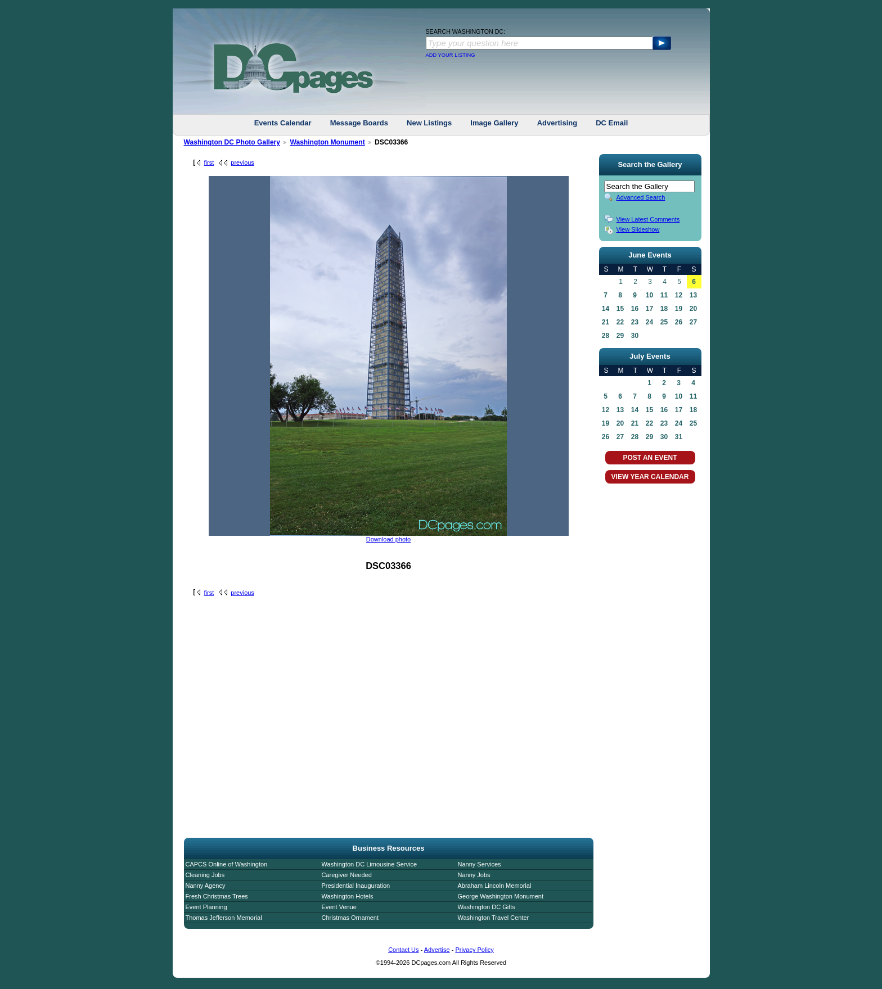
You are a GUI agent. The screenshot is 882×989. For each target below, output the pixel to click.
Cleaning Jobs (205, 874)
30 (634, 336)
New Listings (429, 123)
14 (605, 309)
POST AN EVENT (650, 458)
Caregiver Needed (347, 874)
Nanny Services (479, 864)
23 (634, 322)
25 (664, 322)
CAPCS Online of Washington (227, 864)
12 (678, 295)
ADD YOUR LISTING (450, 55)
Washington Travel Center (493, 917)
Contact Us (403, 949)
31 (678, 437)
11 (664, 295)
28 (605, 336)
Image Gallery (494, 123)
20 (693, 309)
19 (678, 309)
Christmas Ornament (350, 917)
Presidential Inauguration (356, 885)
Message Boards (359, 123)
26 (678, 322)
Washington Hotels (348, 896)
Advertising (557, 123)
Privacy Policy (474, 949)
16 (634, 309)
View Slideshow (638, 229)
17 (649, 309)
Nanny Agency (206, 885)
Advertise (437, 949)
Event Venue (339, 907)
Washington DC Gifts (486, 907)
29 (620, 336)
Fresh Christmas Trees (217, 896)
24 (649, 322)
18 (664, 309)
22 (620, 322)
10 (649, 295)
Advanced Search (640, 197)
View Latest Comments (648, 219)
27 (693, 322)
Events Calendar (283, 123)
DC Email (612, 123)
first (209, 162)
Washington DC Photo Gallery (232, 142)
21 (605, 322)
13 (693, 295)
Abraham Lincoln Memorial (495, 885)
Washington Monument (327, 142)
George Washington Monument (500, 896)
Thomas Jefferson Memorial (224, 917)
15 (620, 309)
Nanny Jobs (474, 874)
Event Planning (206, 907)
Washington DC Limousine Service (369, 864)
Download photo (388, 539)
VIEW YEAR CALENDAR (650, 477)
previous (242, 162)
